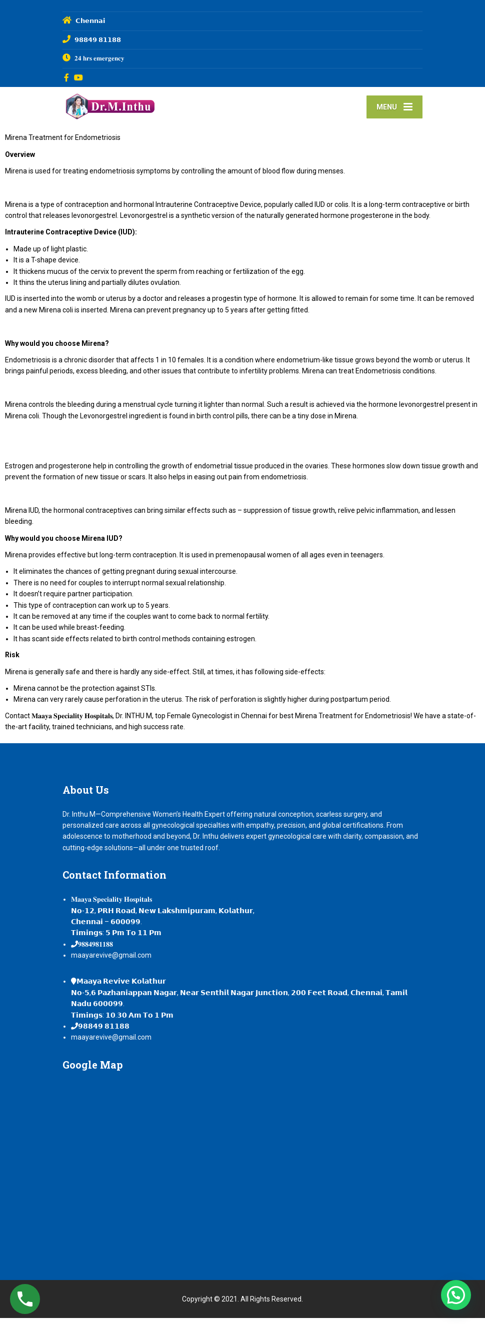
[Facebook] (66, 77)
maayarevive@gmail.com (111, 961)
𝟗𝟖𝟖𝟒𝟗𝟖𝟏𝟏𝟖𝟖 (95, 950)
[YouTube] (78, 77)
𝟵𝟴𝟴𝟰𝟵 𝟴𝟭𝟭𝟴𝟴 (104, 1032)
